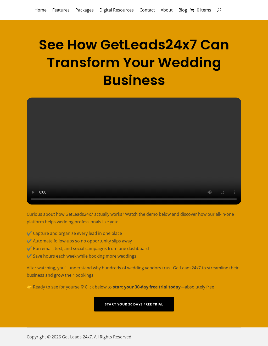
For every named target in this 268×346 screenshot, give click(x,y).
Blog (182, 10)
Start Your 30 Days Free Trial (134, 304)
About (167, 10)
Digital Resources (116, 10)
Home (41, 10)
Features (61, 10)
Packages (84, 10)
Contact (147, 10)
